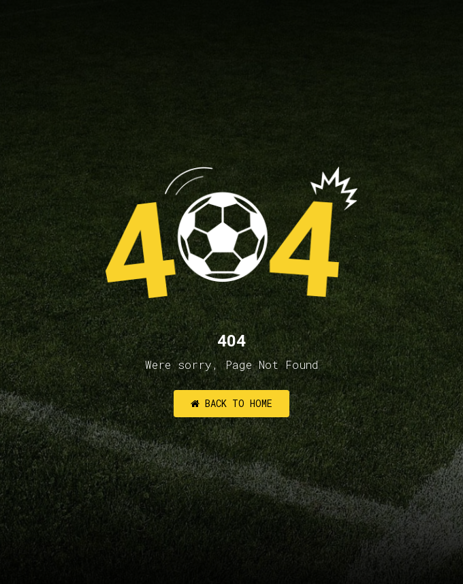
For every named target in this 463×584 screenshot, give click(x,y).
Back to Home (231, 403)
